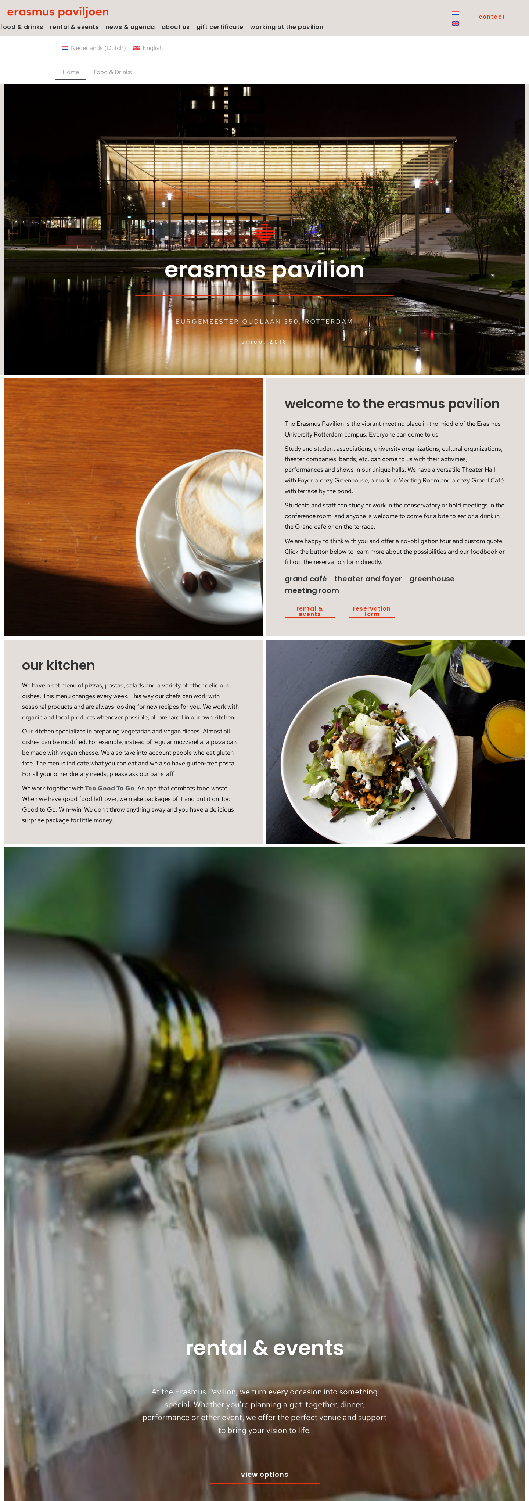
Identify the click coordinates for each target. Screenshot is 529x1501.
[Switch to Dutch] (456, 12)
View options (264, 1474)
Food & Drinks (113, 72)
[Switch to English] (456, 23)
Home (70, 72)
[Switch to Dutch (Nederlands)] (94, 48)
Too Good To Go (109, 788)
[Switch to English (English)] (148, 48)
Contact (492, 17)
